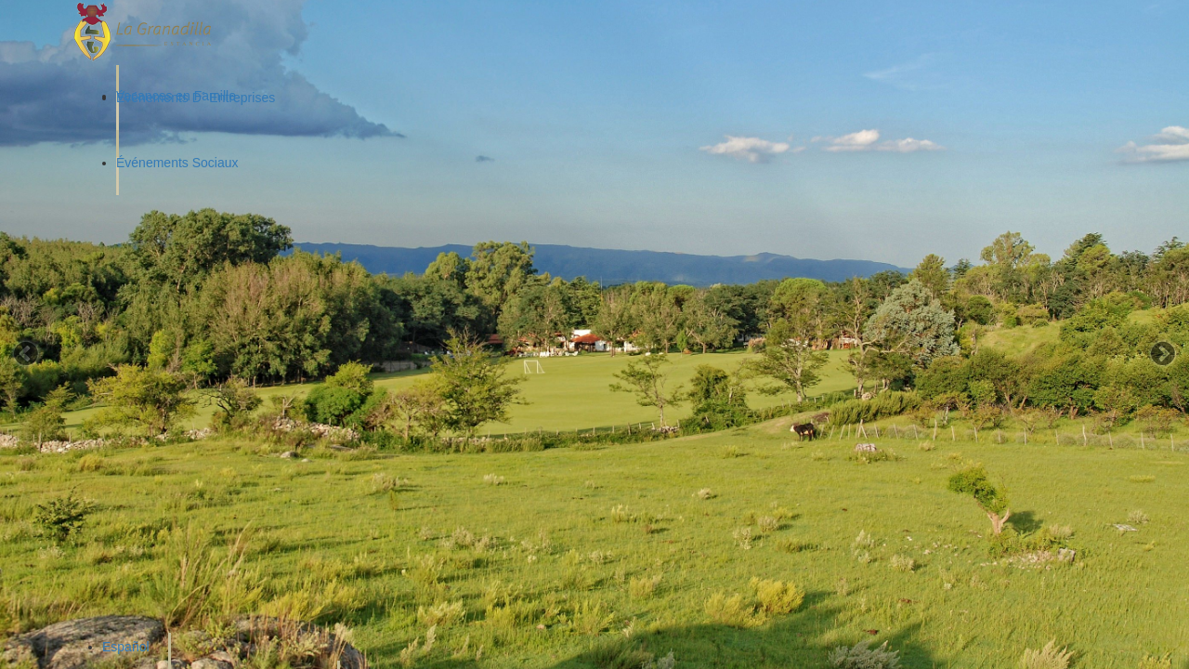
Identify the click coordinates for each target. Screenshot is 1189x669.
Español (126, 646)
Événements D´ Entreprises (195, 97)
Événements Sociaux (177, 162)
